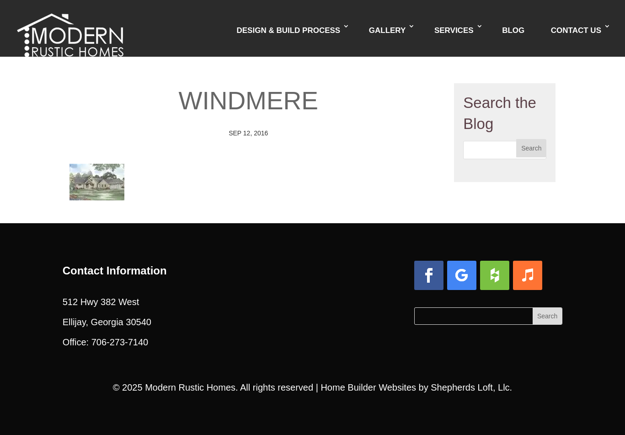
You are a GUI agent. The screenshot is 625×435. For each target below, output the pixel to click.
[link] (70, 27)
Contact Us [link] (576, 30)
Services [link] (454, 30)
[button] (531, 148)
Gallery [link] (387, 30)
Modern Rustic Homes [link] (190, 387)
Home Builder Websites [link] (368, 387)
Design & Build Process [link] (288, 30)
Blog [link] (513, 30)
